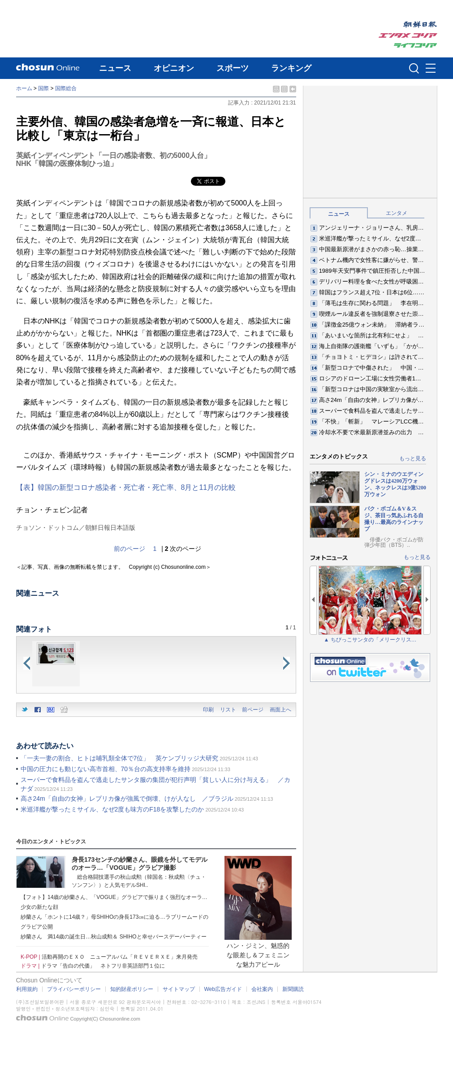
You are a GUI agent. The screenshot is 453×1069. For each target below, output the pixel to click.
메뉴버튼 (430, 68)
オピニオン (174, 68)
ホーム (24, 88)
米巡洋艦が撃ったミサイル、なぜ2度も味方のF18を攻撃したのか (112, 809)
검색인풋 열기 (414, 68)
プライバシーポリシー (74, 989)
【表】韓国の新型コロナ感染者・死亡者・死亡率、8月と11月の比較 (126, 487)
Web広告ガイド (223, 989)
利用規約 (27, 989)
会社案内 (262, 989)
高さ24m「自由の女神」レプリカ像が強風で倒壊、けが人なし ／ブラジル (127, 798)
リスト (228, 710)
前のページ (129, 548)
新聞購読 (293, 989)
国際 (43, 88)
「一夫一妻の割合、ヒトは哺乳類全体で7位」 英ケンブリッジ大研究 (120, 758)
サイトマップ (179, 989)
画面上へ (280, 710)
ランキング (291, 68)
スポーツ (232, 68)
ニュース (115, 68)
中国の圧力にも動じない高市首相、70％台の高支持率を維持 (106, 768)
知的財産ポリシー (131, 989)
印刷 (208, 710)
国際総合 (66, 88)
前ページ (252, 710)
